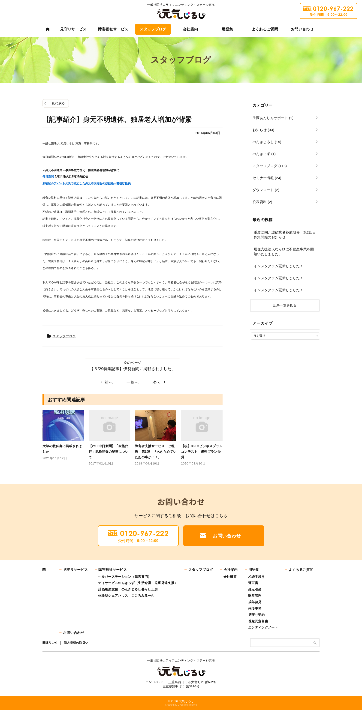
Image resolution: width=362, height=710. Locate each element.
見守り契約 (256, 615)
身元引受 (254, 589)
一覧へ (133, 382)
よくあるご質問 (265, 29)
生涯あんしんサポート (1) (273, 118)
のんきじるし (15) (267, 142)
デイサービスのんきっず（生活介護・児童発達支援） (138, 583)
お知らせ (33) (263, 130)
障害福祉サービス (113, 29)
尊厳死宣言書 (258, 621)
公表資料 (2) (262, 202)
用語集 (227, 29)
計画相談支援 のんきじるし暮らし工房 (128, 589)
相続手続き (256, 576)
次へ (156, 382)
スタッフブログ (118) (270, 166)
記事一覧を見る (284, 305)
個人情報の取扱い (76, 642)
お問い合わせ (302, 29)
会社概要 (230, 576)
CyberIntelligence (187, 705)
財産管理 (254, 595)
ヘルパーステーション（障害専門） (124, 576)
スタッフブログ (153, 29)
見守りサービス (73, 29)
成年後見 (254, 602)
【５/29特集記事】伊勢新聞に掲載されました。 (132, 369)
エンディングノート (263, 627)
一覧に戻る (56, 103)
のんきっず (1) (264, 154)
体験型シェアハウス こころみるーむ (126, 595)
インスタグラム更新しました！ (278, 266)
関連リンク (50, 642)
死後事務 (254, 608)
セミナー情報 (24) (267, 178)
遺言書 (253, 583)
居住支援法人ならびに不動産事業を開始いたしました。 (284, 251)
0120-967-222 (328, 11)
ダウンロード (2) (266, 190)
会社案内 (190, 29)
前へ (109, 382)
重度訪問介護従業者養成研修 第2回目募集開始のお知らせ (285, 234)
